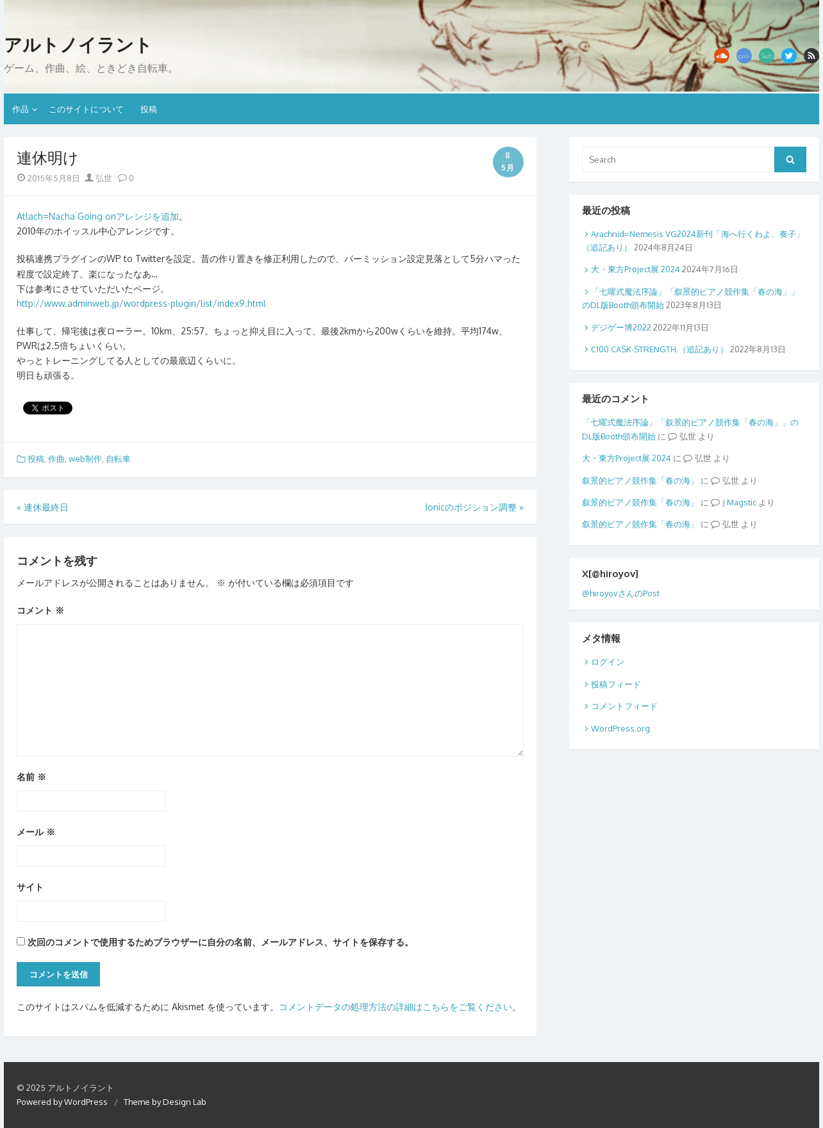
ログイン (607, 662)
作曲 (56, 459)
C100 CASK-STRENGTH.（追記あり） (659, 349)
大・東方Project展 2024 (635, 269)
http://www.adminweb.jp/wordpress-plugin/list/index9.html (141, 303)
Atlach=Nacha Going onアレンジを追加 (98, 216)
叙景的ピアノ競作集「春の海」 (640, 480)
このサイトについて (86, 109)
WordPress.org (620, 728)
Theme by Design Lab (165, 1102)
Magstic (741, 502)
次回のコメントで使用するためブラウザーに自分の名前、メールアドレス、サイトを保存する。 (220, 941)
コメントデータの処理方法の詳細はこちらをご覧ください (395, 1006)
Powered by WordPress (62, 1102)
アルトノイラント (78, 44)
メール (36, 831)
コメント (40, 610)
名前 (31, 776)
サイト (30, 886)
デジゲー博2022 (621, 327)
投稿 (148, 109)
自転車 (118, 459)
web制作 (85, 459)
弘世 (98, 178)
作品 (20, 109)
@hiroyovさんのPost (621, 593)
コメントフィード (624, 706)
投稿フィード (616, 684)
